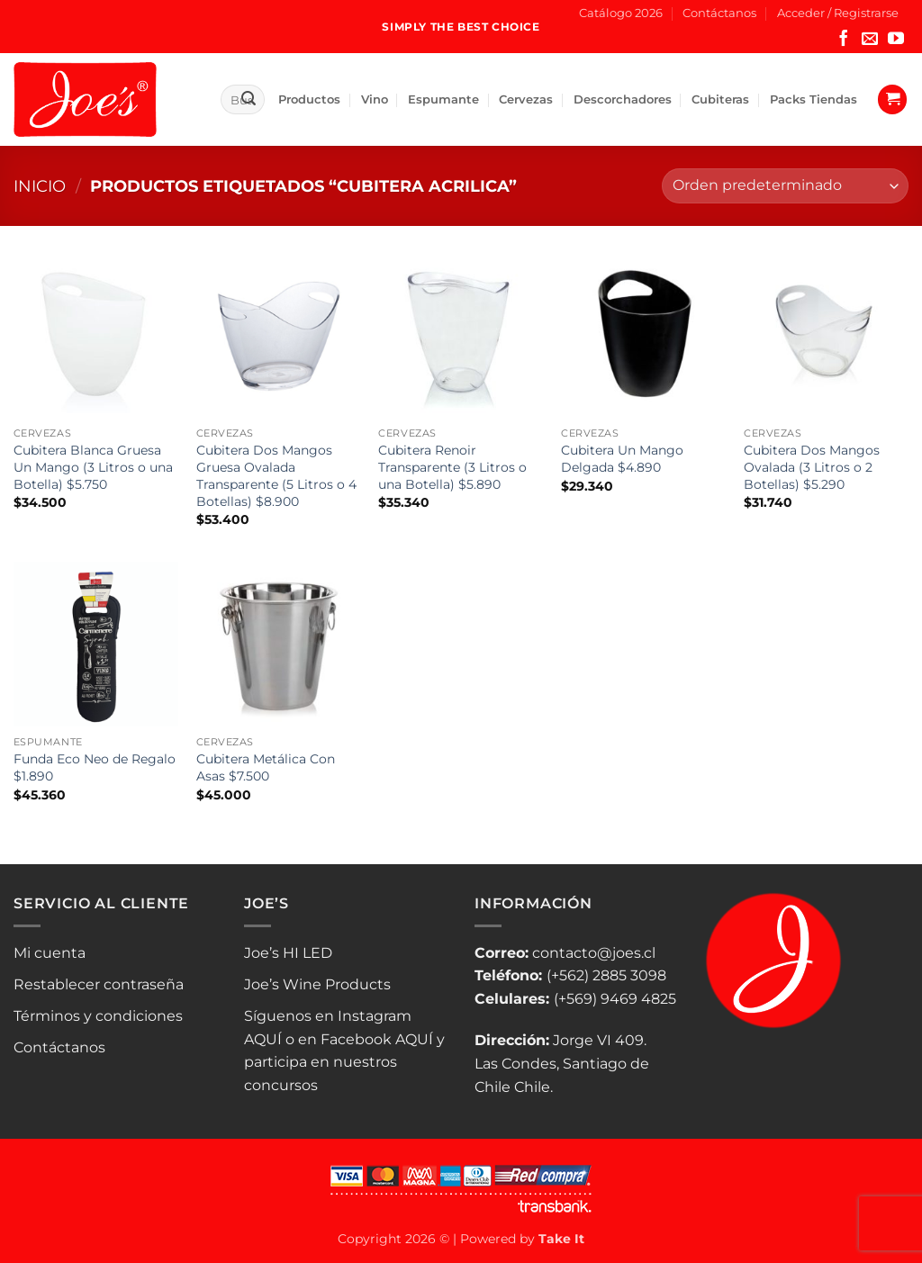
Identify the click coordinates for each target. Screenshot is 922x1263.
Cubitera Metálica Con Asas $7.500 (265, 767)
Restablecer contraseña (99, 984)
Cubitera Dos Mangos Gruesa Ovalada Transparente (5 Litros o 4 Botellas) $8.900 (276, 475)
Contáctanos (719, 13)
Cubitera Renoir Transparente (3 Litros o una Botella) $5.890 (452, 467)
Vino (374, 99)
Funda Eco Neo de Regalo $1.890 (95, 767)
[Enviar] (248, 100)
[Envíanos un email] (870, 40)
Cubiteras (720, 99)
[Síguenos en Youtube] (896, 40)
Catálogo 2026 (621, 13)
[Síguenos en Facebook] (844, 40)
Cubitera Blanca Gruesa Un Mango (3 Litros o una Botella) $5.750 (93, 467)
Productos (309, 99)
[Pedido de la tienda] (785, 185)
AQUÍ (263, 1039)
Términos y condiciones (98, 1015)
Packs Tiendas (813, 99)
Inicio (40, 186)
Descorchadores (623, 99)
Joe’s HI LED (288, 952)
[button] (838, 13)
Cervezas (526, 99)
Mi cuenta (50, 952)
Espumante (443, 99)
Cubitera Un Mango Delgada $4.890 (622, 458)
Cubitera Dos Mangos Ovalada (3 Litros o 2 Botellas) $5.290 (812, 467)
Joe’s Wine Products (317, 984)
